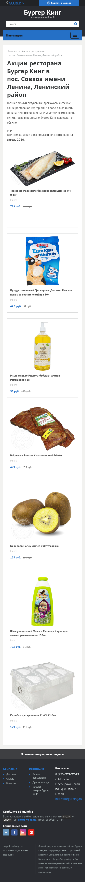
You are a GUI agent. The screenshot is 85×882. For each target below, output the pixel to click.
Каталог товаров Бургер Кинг (40, 790)
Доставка (11, 774)
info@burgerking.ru (68, 799)
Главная (12, 51)
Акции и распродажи (32, 51)
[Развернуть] (74, 35)
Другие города (40, 782)
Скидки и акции (59, 3)
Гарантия (11, 783)
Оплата (10, 778)
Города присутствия (39, 776)
